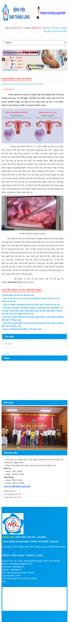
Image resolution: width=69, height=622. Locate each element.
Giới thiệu (21, 537)
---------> (5, 354)
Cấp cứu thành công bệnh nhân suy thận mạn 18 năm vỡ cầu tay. (31, 304)
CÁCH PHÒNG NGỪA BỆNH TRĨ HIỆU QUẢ (22, 329)
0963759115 (18, 27)
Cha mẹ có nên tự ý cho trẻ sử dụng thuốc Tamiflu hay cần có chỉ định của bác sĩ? (31, 299)
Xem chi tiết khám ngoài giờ (17, 486)
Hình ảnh (8, 402)
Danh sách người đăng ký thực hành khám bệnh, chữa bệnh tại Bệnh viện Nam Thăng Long (32, 318)
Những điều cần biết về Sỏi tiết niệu (18, 295)
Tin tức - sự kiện (36, 537)
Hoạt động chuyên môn (16, 541)
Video (7, 358)
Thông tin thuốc (39, 541)
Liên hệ (54, 541)
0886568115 (36, 27)
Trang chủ (8, 537)
